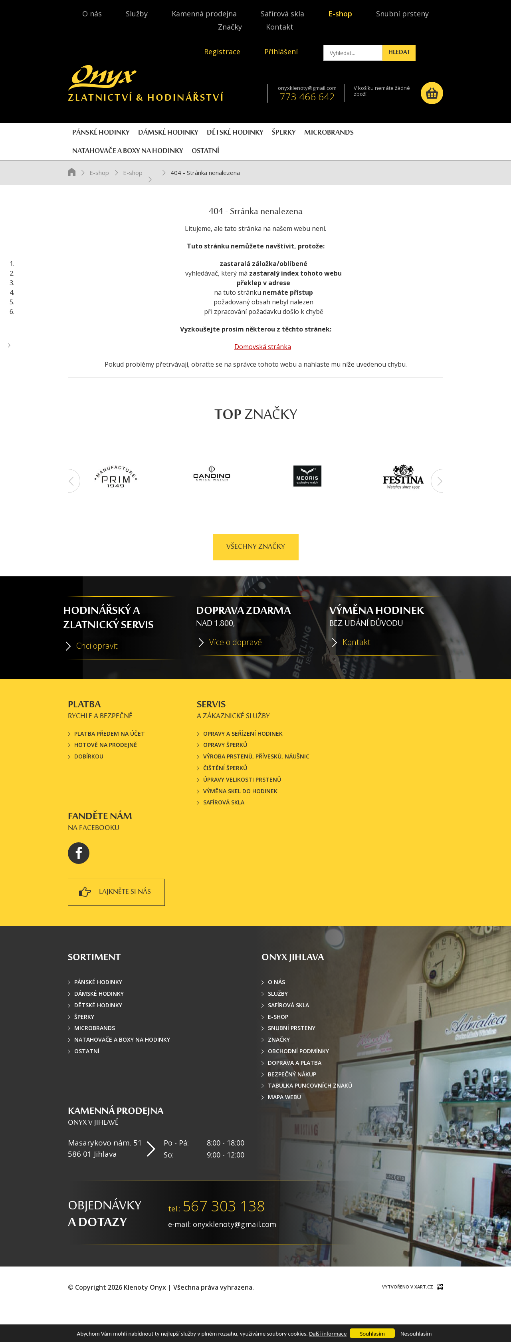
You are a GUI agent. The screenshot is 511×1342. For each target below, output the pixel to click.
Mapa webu (284, 1123)
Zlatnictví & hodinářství (146, 87)
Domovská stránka (262, 372)
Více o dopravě (235, 668)
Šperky (84, 1042)
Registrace (222, 51)
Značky (230, 27)
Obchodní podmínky (298, 1077)
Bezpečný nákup (292, 1100)
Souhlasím (372, 1333)
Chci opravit (97, 671)
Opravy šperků (225, 770)
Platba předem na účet (109, 759)
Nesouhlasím (416, 1333)
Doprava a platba (294, 1088)
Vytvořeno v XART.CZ (407, 1313)
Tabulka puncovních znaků (310, 1111)
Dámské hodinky (99, 1019)
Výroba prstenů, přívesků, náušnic (256, 782)
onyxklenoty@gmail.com (307, 87)
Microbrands (94, 1054)
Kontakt (279, 27)
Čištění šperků (225, 794)
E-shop (340, 13)
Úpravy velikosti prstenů (242, 805)
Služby (137, 13)
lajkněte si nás (115, 919)
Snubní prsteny (402, 13)
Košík (432, 93)
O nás (92, 13)
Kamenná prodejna (204, 13)
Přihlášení (281, 51)
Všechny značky (255, 573)
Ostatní (86, 1077)
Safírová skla (282, 13)
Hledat (423, 53)
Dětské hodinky (98, 1030)
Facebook (78, 879)
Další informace (328, 1333)
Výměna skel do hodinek (240, 816)
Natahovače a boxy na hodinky (122, 1065)
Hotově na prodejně (105, 770)
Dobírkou (88, 782)
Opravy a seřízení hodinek (243, 759)
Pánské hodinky (98, 1008)
